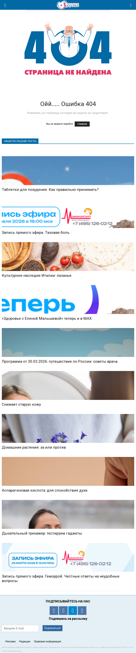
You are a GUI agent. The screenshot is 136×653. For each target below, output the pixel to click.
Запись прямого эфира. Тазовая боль (35, 232)
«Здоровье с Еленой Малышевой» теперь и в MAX (47, 318)
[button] (131, 5)
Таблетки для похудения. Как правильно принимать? (50, 189)
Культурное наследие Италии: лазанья (36, 275)
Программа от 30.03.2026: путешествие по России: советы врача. (60, 361)
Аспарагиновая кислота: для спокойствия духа (44, 490)
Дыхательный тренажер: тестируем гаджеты (42, 533)
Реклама (10, 641)
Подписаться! (52, 628)
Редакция (24, 641)
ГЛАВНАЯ (82, 124)
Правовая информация (47, 641)
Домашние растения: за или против (34, 447)
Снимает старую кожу (21, 404)
